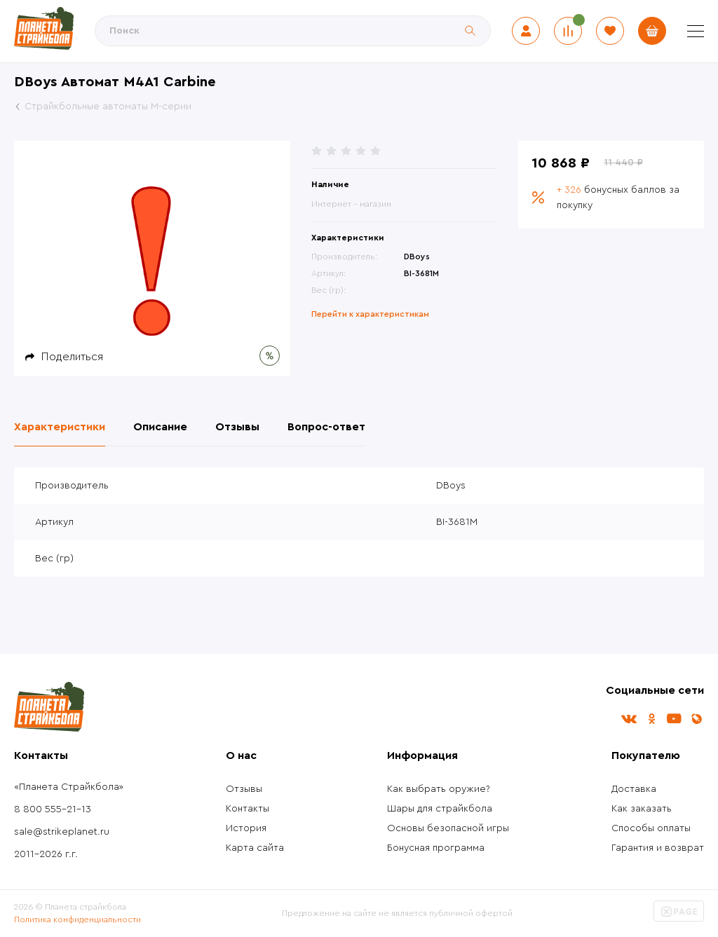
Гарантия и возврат (657, 848)
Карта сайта (255, 848)
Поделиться (72, 356)
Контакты (247, 809)
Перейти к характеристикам (370, 314)
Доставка (633, 789)
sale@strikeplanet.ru (61, 832)
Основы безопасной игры (448, 828)
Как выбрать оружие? (438, 789)
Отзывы (244, 789)
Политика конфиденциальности (77, 919)
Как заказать (641, 809)
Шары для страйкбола (439, 809)
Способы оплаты (651, 828)
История (246, 828)
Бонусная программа (436, 848)
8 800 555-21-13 (52, 809)
